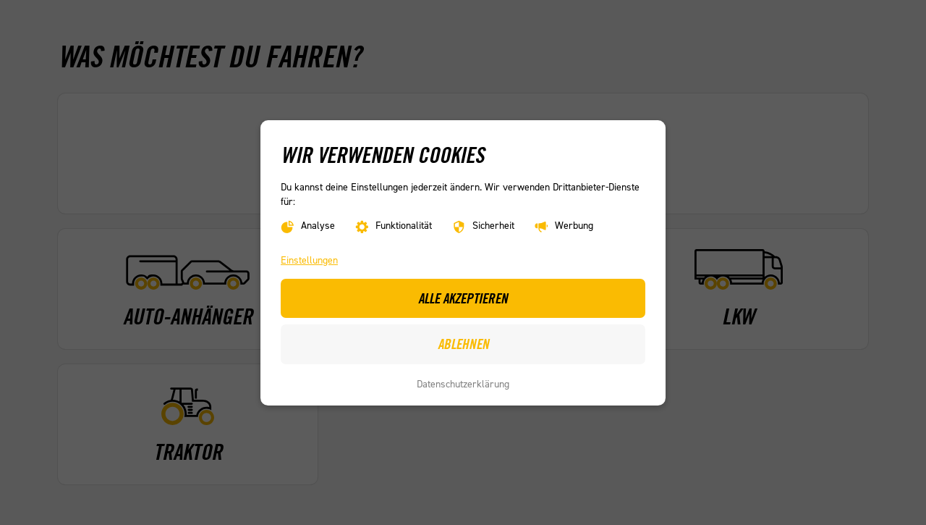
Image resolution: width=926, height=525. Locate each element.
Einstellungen (309, 260)
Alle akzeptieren (463, 297)
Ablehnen (463, 344)
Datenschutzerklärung (463, 383)
